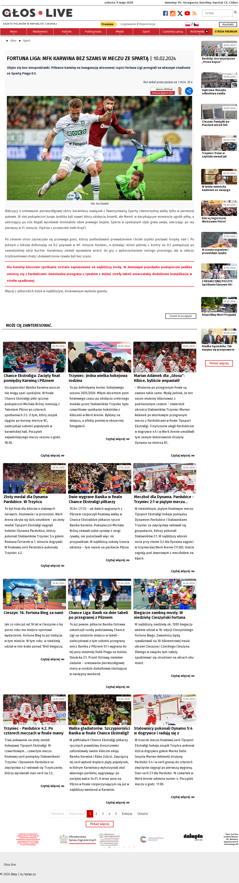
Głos (13, 40)
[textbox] (217, 13)
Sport (26, 40)
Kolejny (127, 814)
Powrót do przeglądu (181, 316)
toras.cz (30, 874)
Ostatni (142, 814)
